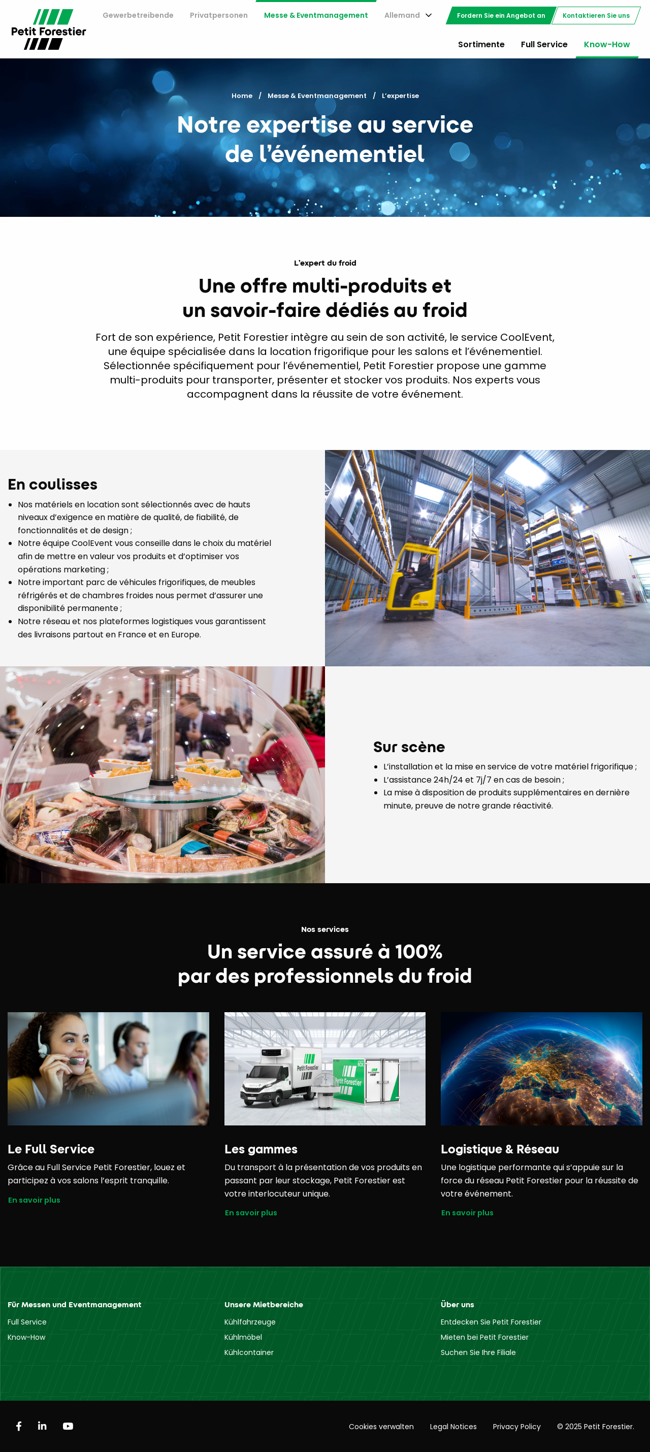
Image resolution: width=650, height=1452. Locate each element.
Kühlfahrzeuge (250, 1322)
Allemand (402, 15)
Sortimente (481, 44)
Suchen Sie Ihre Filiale (478, 1352)
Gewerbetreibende (138, 15)
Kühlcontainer (249, 1352)
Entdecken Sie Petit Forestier (491, 1322)
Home (242, 96)
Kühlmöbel (243, 1337)
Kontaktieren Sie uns (596, 15)
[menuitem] (138, 15)
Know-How (607, 44)
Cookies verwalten (381, 1427)
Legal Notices (453, 1427)
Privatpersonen (219, 15)
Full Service (544, 44)
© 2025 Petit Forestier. (595, 1427)
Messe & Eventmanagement (316, 15)
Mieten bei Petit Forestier (485, 1337)
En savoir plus (34, 1200)
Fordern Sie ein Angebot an (501, 15)
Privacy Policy (517, 1427)
